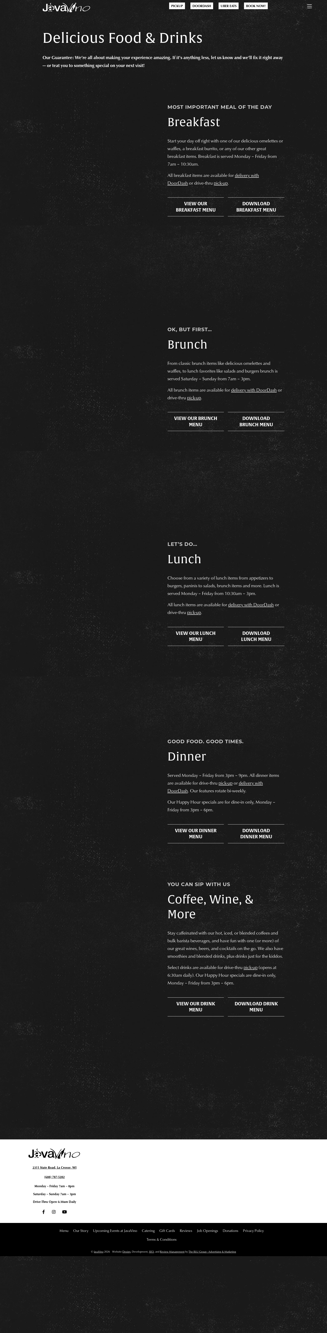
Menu (63, 1307)
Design (126, 1328)
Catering (148, 1307)
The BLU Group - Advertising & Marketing (212, 1328)
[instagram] (54, 1289)
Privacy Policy (253, 1307)
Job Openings (207, 1307)
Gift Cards (167, 1307)
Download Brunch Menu (256, 456)
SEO (151, 1328)
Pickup (177, 6)
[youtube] (64, 1289)
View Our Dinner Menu (195, 912)
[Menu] (309, 5)
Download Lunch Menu (256, 684)
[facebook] (43, 1289)
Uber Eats (228, 6)
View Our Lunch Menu (195, 684)
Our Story (80, 1307)
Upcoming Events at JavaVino (115, 1307)
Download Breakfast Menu (256, 225)
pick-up (226, 196)
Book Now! (256, 6)
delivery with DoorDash (259, 650)
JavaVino (98, 1328)
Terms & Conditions (162, 1316)
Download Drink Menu (256, 1106)
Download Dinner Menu (256, 912)
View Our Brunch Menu (195, 456)
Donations (230, 1307)
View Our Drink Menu (195, 1106)
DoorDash (201, 6)
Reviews (186, 1307)
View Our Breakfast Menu (195, 225)
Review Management (172, 1328)
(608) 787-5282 (54, 1252)
